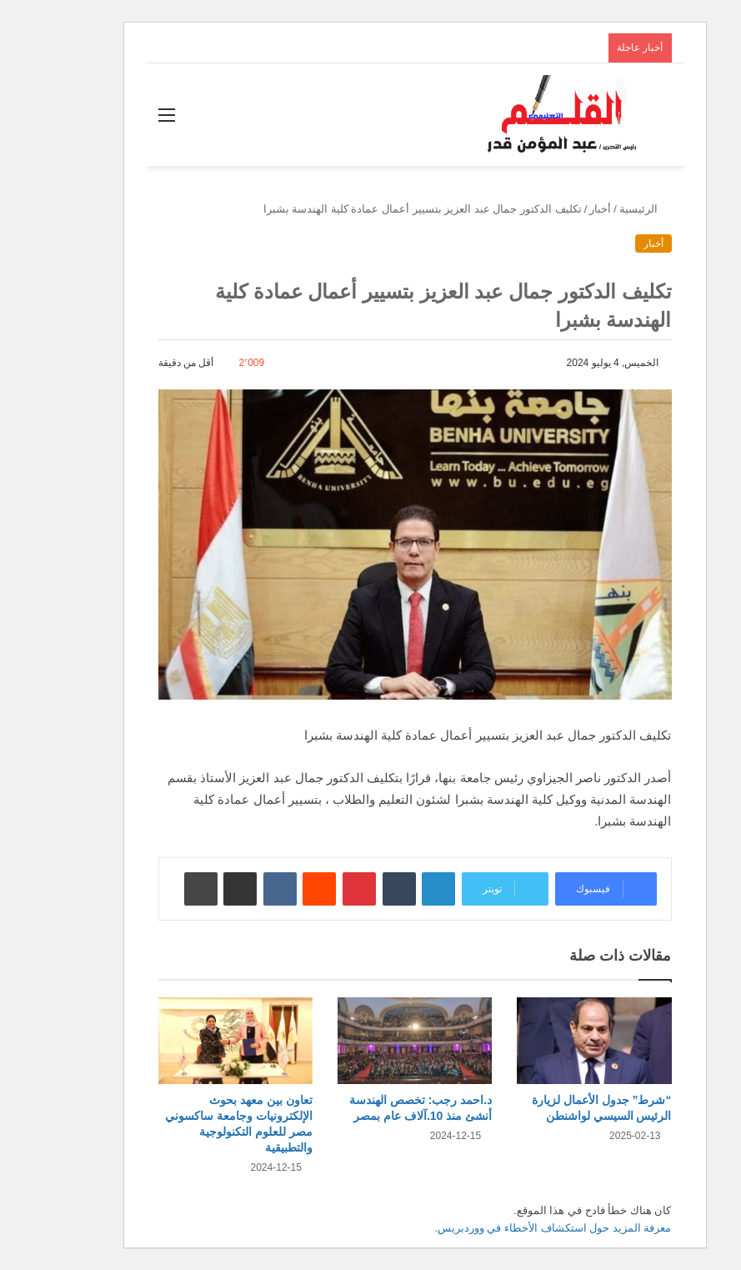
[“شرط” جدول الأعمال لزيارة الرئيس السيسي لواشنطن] (550, 1041)
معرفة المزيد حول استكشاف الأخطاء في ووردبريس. (508, 1228)
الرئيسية (601, 209)
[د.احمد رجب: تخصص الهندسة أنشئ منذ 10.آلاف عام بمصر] (370, 1041)
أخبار (556, 209)
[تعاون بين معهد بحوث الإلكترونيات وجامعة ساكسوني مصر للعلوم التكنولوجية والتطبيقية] (191, 1041)
